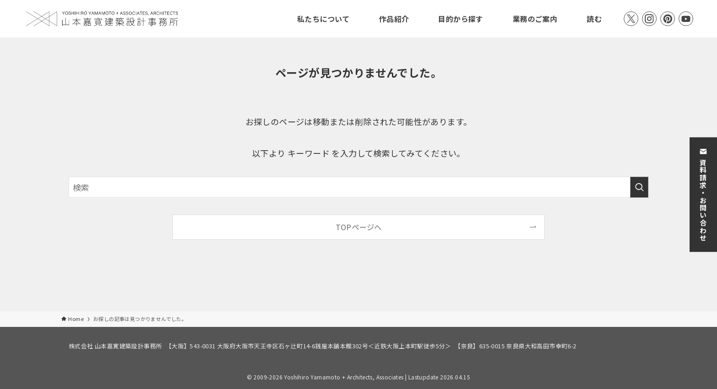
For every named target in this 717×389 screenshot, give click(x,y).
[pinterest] (667, 18)
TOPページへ (359, 226)
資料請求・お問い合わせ (703, 194)
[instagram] (649, 18)
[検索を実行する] (639, 187)
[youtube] (686, 18)
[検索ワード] (358, 187)
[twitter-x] (631, 18)
